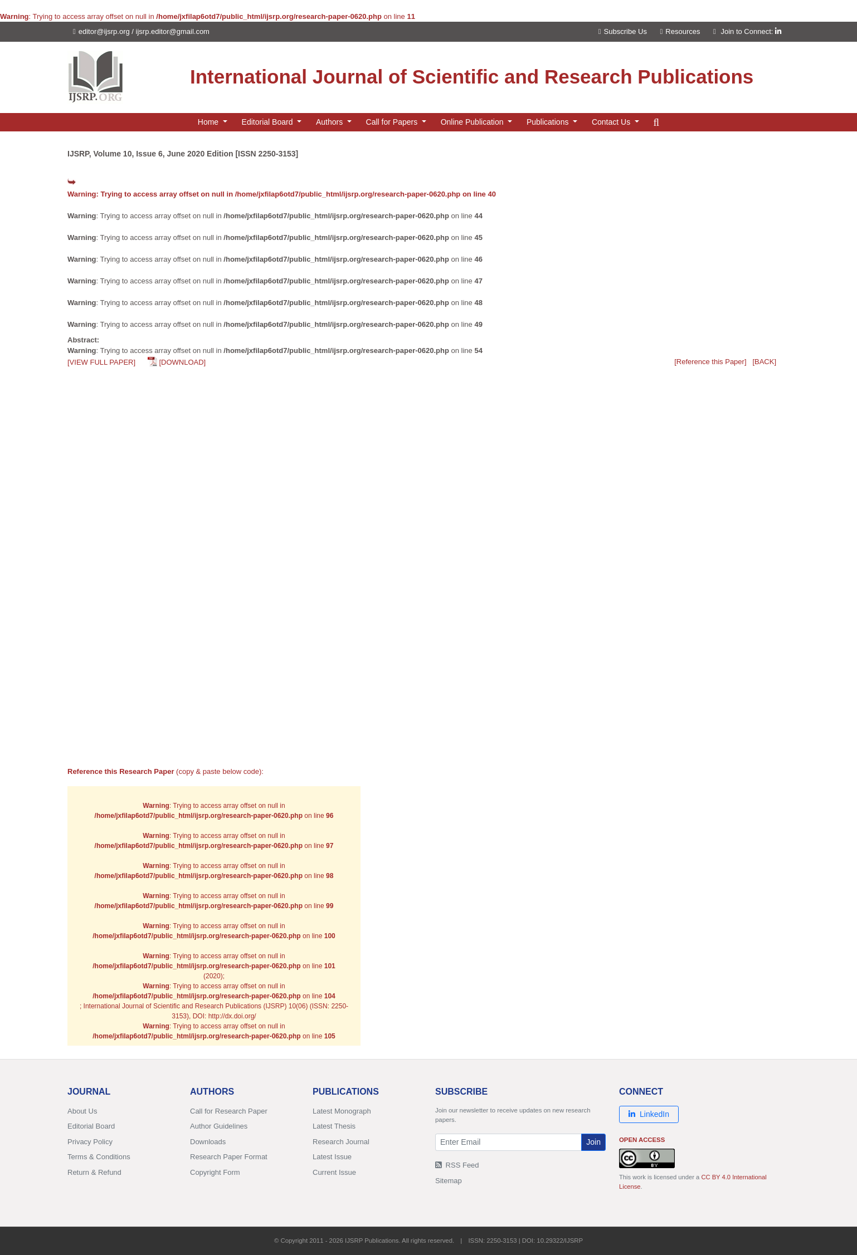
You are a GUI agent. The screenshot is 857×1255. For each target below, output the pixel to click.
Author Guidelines (218, 1126)
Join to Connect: (750, 31)
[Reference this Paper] (710, 361)
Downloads (208, 1142)
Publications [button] (549, 121)
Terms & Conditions (98, 1157)
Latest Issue (332, 1157)
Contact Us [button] (612, 121)
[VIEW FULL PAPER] (101, 362)
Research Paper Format (228, 1157)
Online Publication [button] (473, 121)
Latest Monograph (342, 1111)
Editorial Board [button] (268, 121)
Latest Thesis (334, 1126)
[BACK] (764, 361)
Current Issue (334, 1172)
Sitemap (448, 1180)
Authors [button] (330, 121)
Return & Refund (94, 1172)
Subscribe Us (622, 31)
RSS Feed (457, 1165)
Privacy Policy (90, 1142)
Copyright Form (215, 1172)
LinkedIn (649, 1114)
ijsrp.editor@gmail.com (173, 31)
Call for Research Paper (228, 1111)
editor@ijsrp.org (104, 31)
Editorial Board (91, 1126)
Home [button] (209, 121)
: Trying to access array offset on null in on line (281, 194)
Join (593, 1142)
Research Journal (341, 1142)
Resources (680, 31)
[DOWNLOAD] (182, 362)
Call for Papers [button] (393, 121)
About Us (82, 1111)
